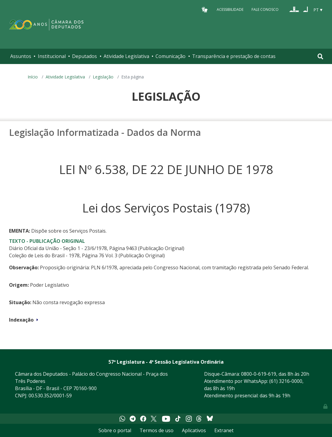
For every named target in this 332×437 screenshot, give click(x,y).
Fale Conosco (265, 9)
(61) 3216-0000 (285, 381)
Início (33, 77)
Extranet (224, 430)
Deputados (84, 56)
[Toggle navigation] (320, 56)
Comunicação (170, 56)
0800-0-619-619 (258, 374)
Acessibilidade (230, 9)
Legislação (103, 77)
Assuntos (20, 56)
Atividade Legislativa (126, 56)
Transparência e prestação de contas (234, 56)
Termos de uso (157, 430)
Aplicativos (194, 430)
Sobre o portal (114, 430)
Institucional (52, 56)
